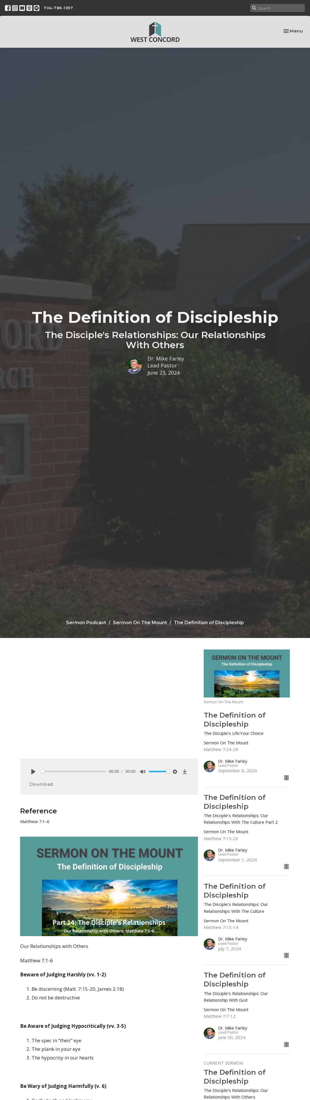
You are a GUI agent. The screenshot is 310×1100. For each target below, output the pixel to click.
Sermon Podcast (86, 622)
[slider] (73, 771)
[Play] (33, 771)
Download (41, 784)
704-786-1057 (58, 7)
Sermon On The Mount (140, 622)
